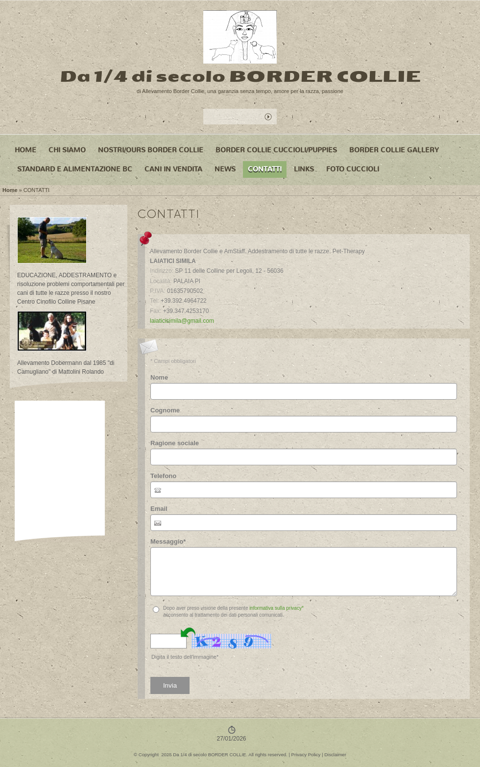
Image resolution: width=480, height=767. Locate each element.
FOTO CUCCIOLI (352, 169)
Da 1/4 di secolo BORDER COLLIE (240, 76)
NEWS (225, 169)
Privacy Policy (306, 754)
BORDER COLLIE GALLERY (394, 150)
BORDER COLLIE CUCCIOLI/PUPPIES (276, 150)
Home (25, 150)
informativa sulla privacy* (276, 608)
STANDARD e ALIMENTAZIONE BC (74, 169)
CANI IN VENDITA (173, 169)
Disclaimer (335, 754)
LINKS (304, 169)
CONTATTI (265, 169)
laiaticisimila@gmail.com (182, 320)
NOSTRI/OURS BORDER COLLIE (150, 150)
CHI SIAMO (67, 150)
